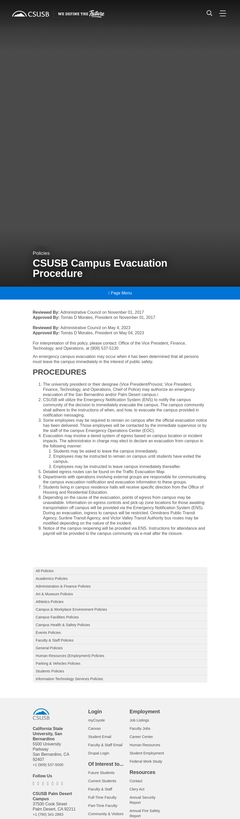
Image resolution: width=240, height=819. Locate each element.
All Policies (46, 571)
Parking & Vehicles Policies (60, 673)
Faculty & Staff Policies (57, 648)
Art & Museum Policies (56, 597)
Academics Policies (53, 579)
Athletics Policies (51, 605)
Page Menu (120, 293)
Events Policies (50, 639)
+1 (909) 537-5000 (50, 777)
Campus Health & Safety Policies (66, 630)
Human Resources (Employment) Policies (74, 665)
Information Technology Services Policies (73, 690)
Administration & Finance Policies (66, 588)
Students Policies (52, 682)
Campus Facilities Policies (60, 622)
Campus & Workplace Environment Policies (75, 613)
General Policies (51, 656)
